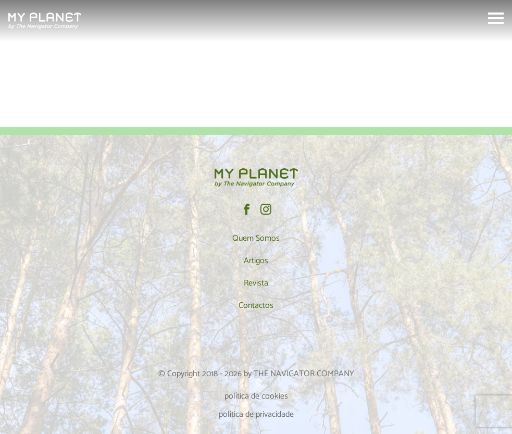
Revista (256, 283)
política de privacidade (256, 414)
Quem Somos (256, 238)
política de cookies (256, 396)
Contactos (256, 306)
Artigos (256, 261)
